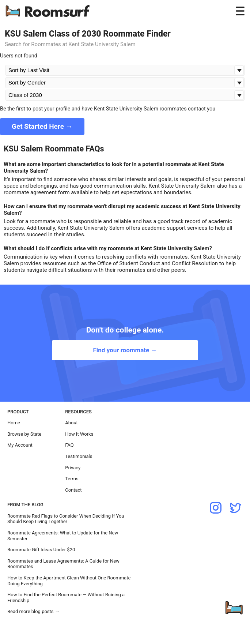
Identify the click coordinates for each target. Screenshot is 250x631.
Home (13, 422)
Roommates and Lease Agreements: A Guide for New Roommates (63, 564)
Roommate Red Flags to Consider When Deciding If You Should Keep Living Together (65, 519)
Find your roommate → (125, 350)
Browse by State (24, 434)
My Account (20, 445)
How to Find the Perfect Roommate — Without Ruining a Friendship (66, 597)
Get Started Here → (42, 126)
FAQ (69, 445)
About (71, 422)
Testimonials (78, 456)
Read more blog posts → (33, 611)
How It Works (79, 434)
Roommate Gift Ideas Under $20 (41, 549)
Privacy (72, 467)
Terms (72, 478)
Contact (73, 490)
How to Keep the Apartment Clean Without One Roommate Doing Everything (68, 580)
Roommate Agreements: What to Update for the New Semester (62, 535)
